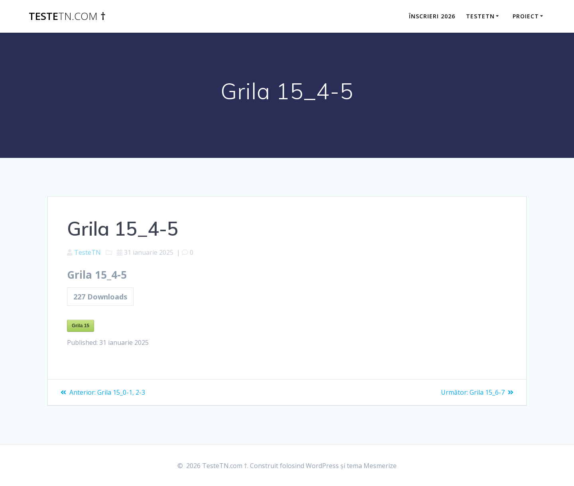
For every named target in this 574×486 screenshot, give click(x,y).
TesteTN (480, 16)
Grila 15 (80, 326)
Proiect (526, 16)
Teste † (67, 16)
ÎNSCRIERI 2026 (432, 16)
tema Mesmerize (372, 465)
